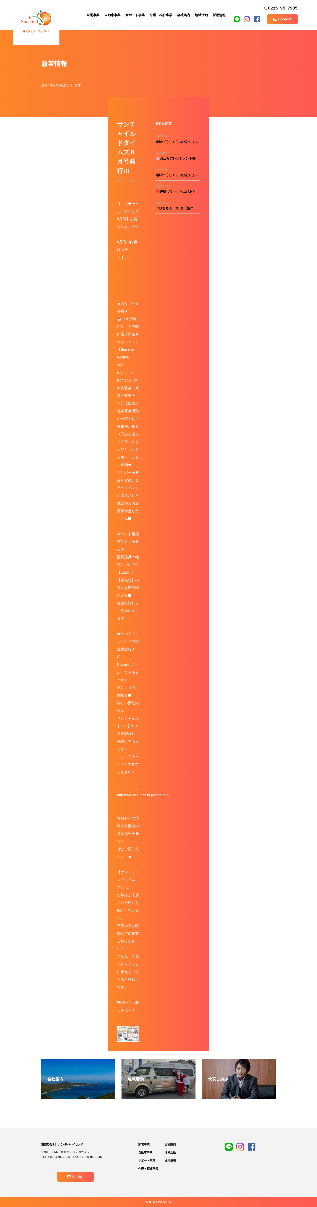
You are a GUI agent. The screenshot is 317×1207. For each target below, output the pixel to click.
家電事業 (93, 15)
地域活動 (201, 15)
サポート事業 (135, 15)
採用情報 (219, 15)
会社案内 (183, 15)
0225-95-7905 (281, 8)
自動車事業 (112, 15)
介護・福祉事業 (161, 15)
